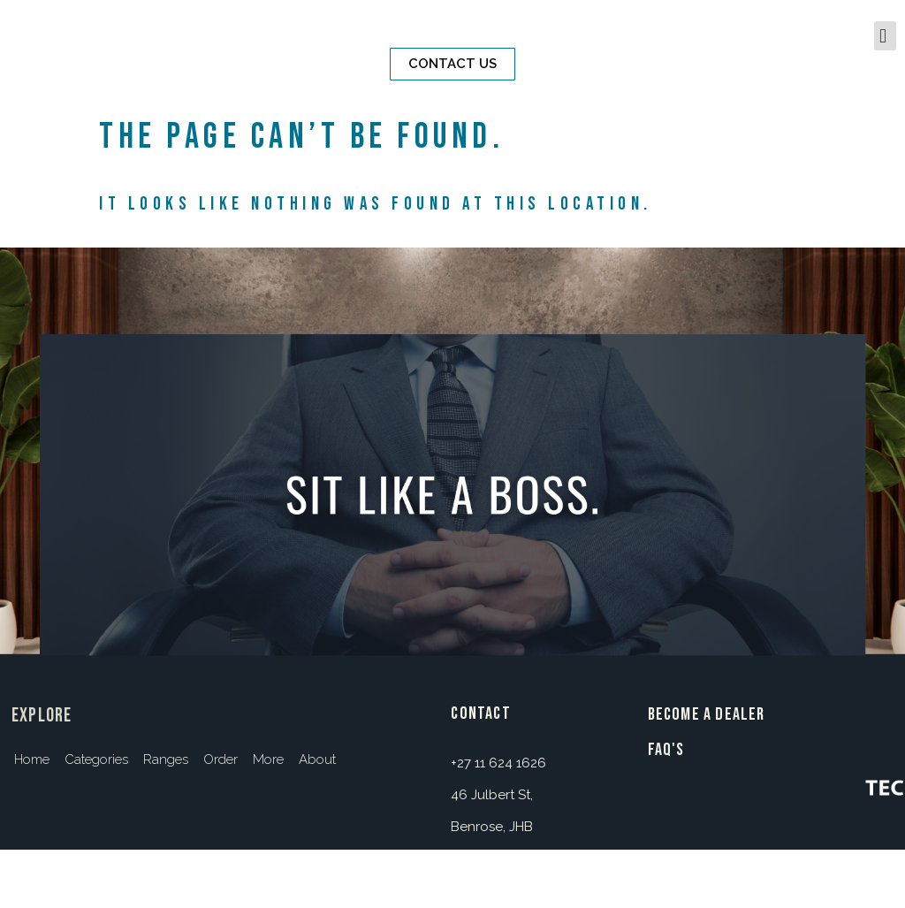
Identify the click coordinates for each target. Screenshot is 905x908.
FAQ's (666, 749)
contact (480, 713)
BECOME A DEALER (706, 714)
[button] (452, 64)
